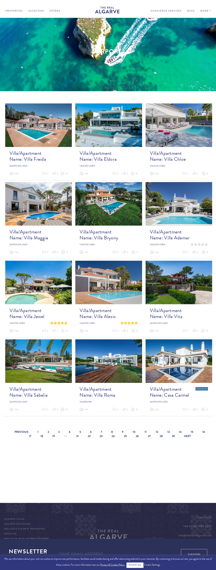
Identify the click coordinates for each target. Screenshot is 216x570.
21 (77, 436)
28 (161, 436)
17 (30, 436)
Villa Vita (173, 317)
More (204, 11)
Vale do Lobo (87, 166)
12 (157, 432)
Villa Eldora (105, 159)
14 (180, 432)
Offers (55, 11)
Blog (191, 11)
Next (187, 436)
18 (41, 436)
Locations (36, 11)
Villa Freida (35, 159)
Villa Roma (104, 395)
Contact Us (204, 518)
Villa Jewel (34, 317)
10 (134, 432)
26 (137, 436)
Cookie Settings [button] (152, 565)
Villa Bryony (106, 238)
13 (168, 432)
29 (173, 436)
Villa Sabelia (36, 395)
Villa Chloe (175, 159)
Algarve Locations (17, 524)
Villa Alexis (105, 317)
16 (203, 432)
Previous (21, 432)
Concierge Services (166, 11)
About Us (10, 534)
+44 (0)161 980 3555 (197, 526)
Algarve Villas (14, 519)
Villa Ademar (177, 238)
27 (149, 436)
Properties (14, 11)
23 (101, 436)
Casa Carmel (176, 395)
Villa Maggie (36, 238)
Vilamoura (86, 402)
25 (125, 436)
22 (89, 436)
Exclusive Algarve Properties (24, 529)
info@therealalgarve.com (195, 535)
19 (53, 436)
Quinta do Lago (18, 166)
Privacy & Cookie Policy (112, 565)
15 (192, 432)
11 (146, 432)
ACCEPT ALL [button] (135, 565)
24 (113, 436)
